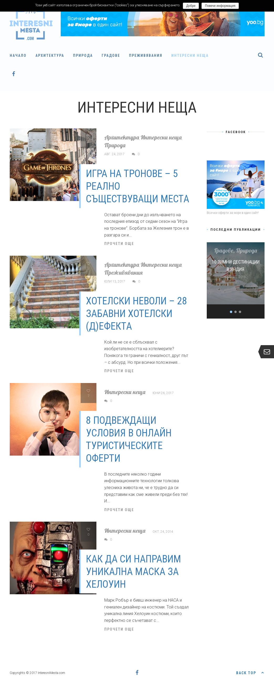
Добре (190, 6)
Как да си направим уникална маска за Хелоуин (133, 571)
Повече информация (220, 6)
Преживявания (145, 55)
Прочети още (119, 243)
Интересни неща (190, 55)
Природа (83, 55)
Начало (18, 55)
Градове (111, 55)
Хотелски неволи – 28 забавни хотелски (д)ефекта (136, 313)
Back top (250, 672)
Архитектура (49, 55)
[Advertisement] (236, 407)
